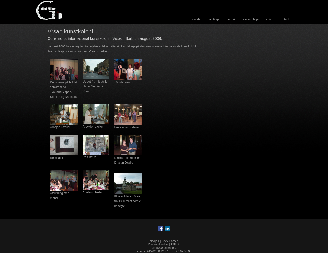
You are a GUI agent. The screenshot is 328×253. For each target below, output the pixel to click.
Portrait (231, 19)
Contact (284, 19)
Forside (196, 19)
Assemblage (251, 19)
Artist (269, 19)
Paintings (213, 19)
